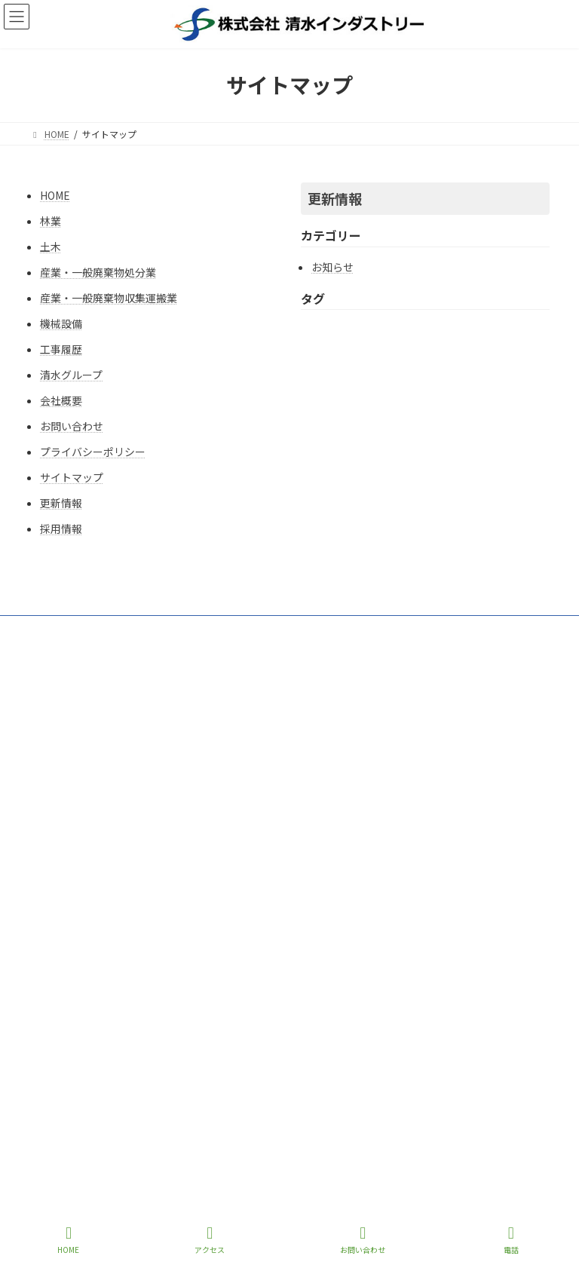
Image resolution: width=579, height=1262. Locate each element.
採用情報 (61, 528)
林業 (50, 220)
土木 (50, 246)
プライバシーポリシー (93, 451)
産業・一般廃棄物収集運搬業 (108, 297)
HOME (55, 195)
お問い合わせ (71, 425)
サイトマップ (71, 477)
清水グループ (71, 374)
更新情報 (61, 502)
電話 (511, 1239)
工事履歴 (61, 349)
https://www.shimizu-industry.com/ (290, 794)
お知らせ (332, 266)
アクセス (210, 1239)
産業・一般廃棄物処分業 (98, 272)
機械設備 (61, 323)
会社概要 (61, 400)
